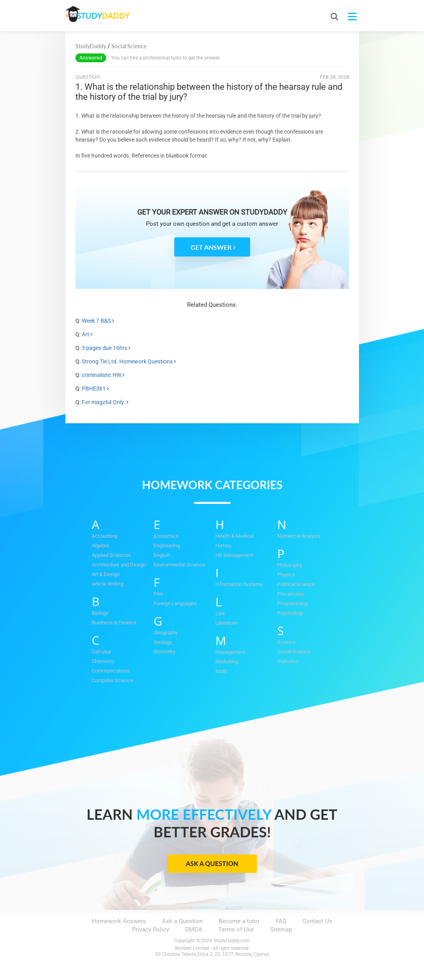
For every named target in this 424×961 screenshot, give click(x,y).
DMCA (193, 929)
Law (220, 613)
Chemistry (103, 661)
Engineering (167, 546)
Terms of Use (236, 929)
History (223, 546)
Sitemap (281, 929)
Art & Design (106, 574)
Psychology (290, 613)
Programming (292, 603)
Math (221, 671)
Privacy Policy (150, 929)
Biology (100, 613)
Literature (226, 623)
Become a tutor (239, 921)
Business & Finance (114, 623)
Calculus (101, 652)
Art (85, 334)
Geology (163, 642)
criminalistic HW (101, 375)
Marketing (226, 662)
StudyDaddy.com (231, 940)
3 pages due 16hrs (104, 348)
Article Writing (107, 584)
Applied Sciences (111, 555)
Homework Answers (119, 921)
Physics (286, 575)
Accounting (104, 536)
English (162, 555)
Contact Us (317, 921)
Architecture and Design (119, 565)
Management (230, 652)
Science (286, 642)
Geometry (165, 652)
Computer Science (112, 680)
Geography (166, 632)
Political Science (296, 584)
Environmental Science (179, 565)
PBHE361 (94, 388)
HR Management (234, 555)
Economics (166, 536)
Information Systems (239, 584)
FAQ (281, 921)
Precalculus (290, 594)
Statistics (288, 661)
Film (158, 594)
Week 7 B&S (96, 321)
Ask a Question (212, 863)
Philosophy (289, 565)
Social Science (294, 652)
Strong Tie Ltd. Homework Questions (127, 361)
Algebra (100, 546)
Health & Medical (234, 536)
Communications (111, 671)
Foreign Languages (175, 603)
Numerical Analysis (299, 536)
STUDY (107, 15)
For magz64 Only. (103, 402)
